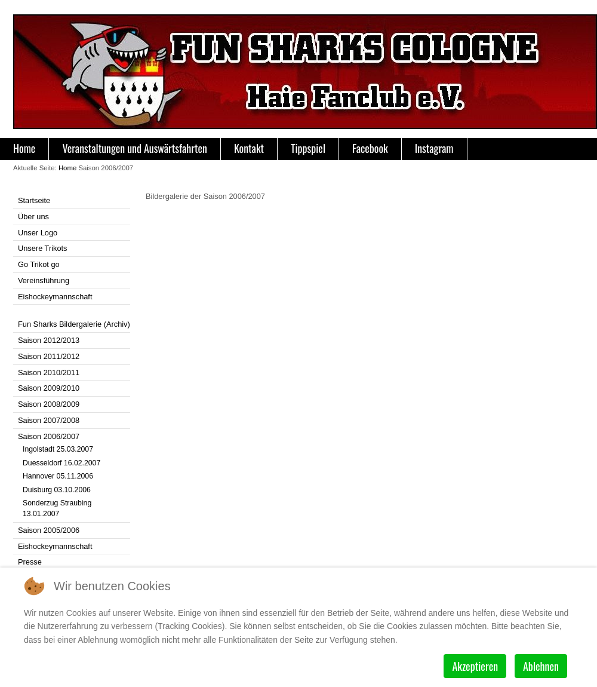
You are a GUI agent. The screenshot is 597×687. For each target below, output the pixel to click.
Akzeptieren (475, 666)
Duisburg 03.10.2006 (57, 490)
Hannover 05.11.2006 (58, 476)
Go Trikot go (39, 264)
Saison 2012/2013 (48, 340)
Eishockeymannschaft (55, 296)
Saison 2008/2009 (48, 404)
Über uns (33, 216)
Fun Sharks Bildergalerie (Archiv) (74, 324)
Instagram (434, 148)
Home (24, 148)
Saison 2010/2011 (48, 372)
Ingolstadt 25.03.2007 (58, 449)
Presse (30, 561)
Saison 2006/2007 (48, 436)
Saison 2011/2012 (48, 356)
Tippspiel (308, 148)
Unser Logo (37, 232)
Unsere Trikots (42, 248)
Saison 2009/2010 (48, 388)
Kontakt (249, 148)
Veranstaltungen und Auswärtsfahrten (134, 148)
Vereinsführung (43, 280)
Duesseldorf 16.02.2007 (61, 463)
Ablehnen (541, 666)
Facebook (370, 148)
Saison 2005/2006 (48, 530)
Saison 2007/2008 (48, 420)
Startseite (34, 200)
